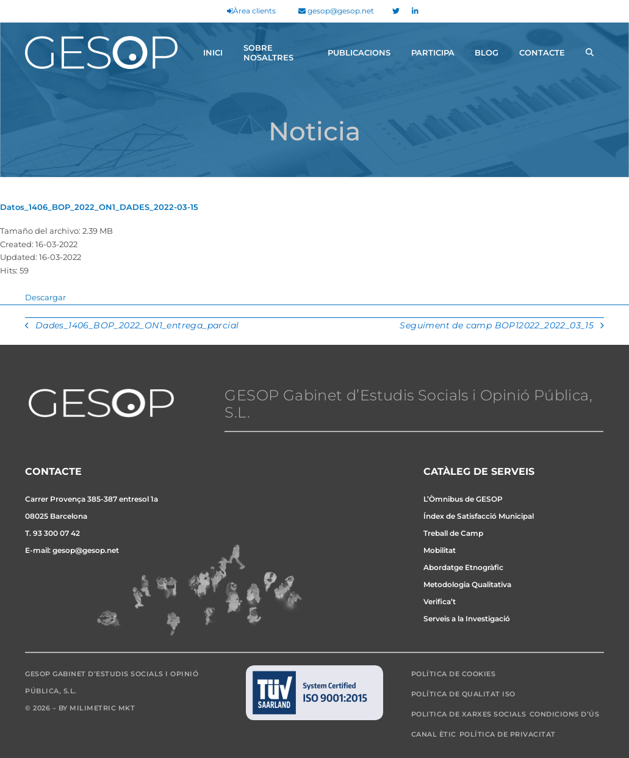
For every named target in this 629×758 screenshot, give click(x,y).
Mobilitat (439, 550)
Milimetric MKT (102, 708)
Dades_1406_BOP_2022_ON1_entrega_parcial (132, 326)
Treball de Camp (453, 533)
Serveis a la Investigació (466, 618)
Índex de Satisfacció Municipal (478, 516)
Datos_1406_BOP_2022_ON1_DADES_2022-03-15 (99, 207)
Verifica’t (439, 601)
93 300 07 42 (56, 533)
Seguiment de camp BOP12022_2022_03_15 (501, 326)
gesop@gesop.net (336, 10)
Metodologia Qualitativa (467, 584)
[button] (589, 52)
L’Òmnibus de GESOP (463, 499)
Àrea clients (251, 10)
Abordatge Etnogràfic (463, 567)
